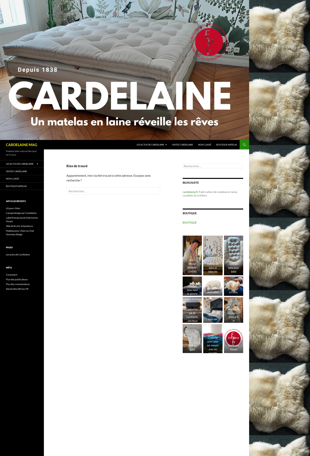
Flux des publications (17, 279)
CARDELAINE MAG (21, 145)
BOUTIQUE (190, 222)
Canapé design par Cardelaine (21, 212)
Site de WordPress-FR (17, 288)
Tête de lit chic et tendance (19, 226)
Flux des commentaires (18, 284)
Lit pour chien (13, 208)
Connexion (11, 274)
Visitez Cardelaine (182, 144)
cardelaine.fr (190, 192)
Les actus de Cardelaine (150, 144)
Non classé (204, 144)
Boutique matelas (226, 144)
